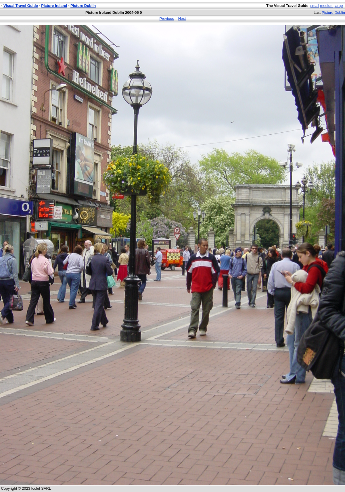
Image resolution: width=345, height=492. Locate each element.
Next (182, 18)
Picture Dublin (83, 5)
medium (327, 5)
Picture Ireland (54, 5)
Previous (167, 18)
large (338, 5)
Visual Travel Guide (20, 5)
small (314, 5)
